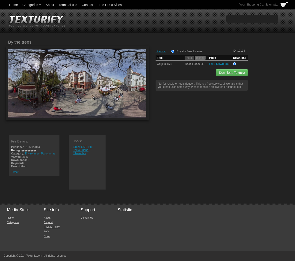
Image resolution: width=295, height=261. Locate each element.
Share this (79, 153)
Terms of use (68, 5)
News (47, 236)
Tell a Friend (80, 150)
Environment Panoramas (40, 153)
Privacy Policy (51, 226)
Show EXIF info (82, 146)
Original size (164, 63)
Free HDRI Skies (109, 5)
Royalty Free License (190, 51)
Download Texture (232, 72)
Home (13, 5)
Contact (87, 5)
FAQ (46, 231)
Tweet (14, 172)
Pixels (189, 57)
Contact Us (87, 217)
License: (161, 51)
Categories (32, 5)
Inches (200, 57)
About (50, 5)
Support (48, 222)
